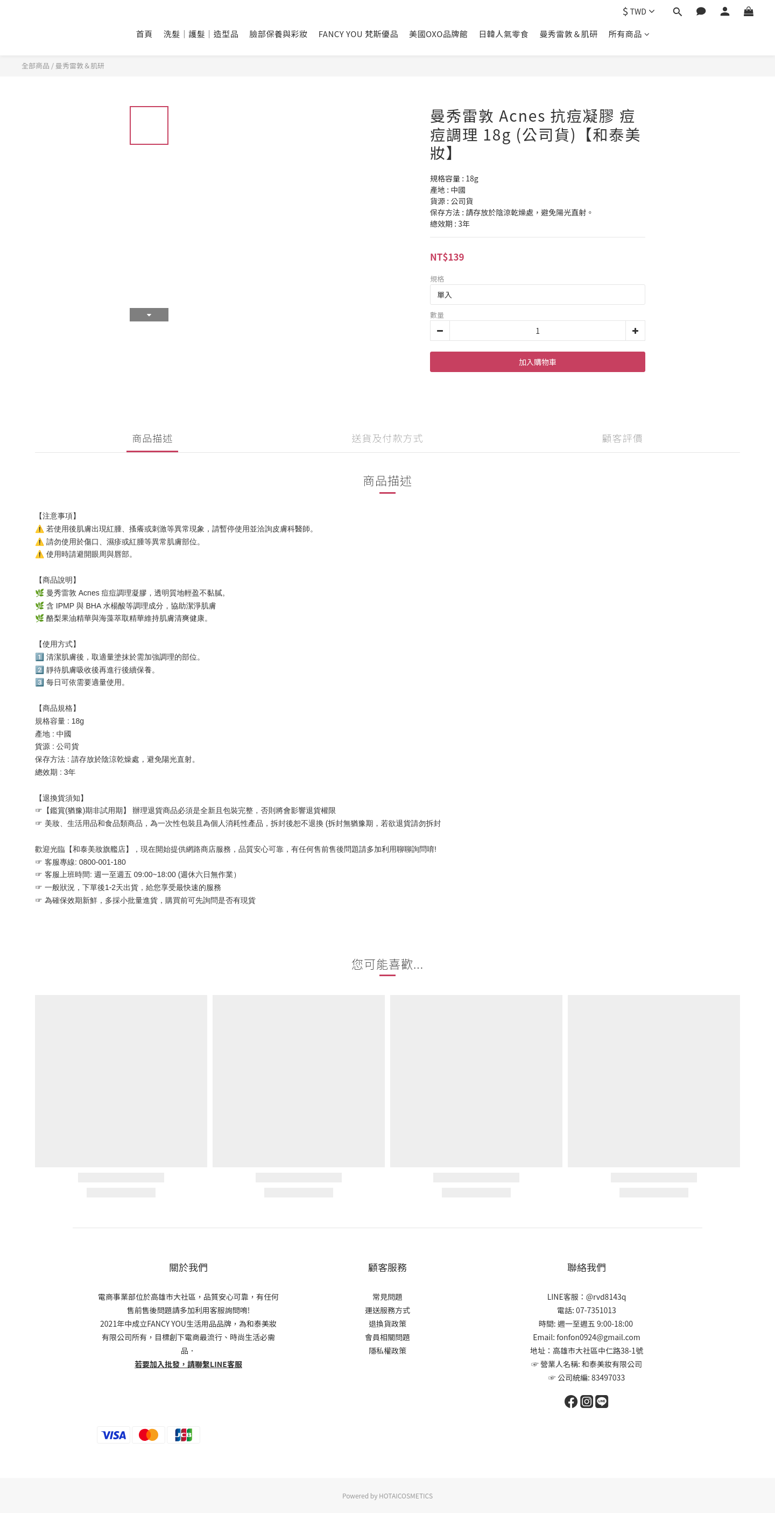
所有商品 (629, 33)
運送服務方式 (387, 1310)
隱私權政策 (387, 1350)
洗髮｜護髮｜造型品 (201, 33)
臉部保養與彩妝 (278, 33)
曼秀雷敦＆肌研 (568, 33)
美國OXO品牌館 (438, 33)
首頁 (144, 33)
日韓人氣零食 (503, 33)
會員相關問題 (387, 1337)
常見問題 (387, 1296)
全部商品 (36, 65)
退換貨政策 (387, 1323)
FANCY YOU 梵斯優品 (358, 33)
